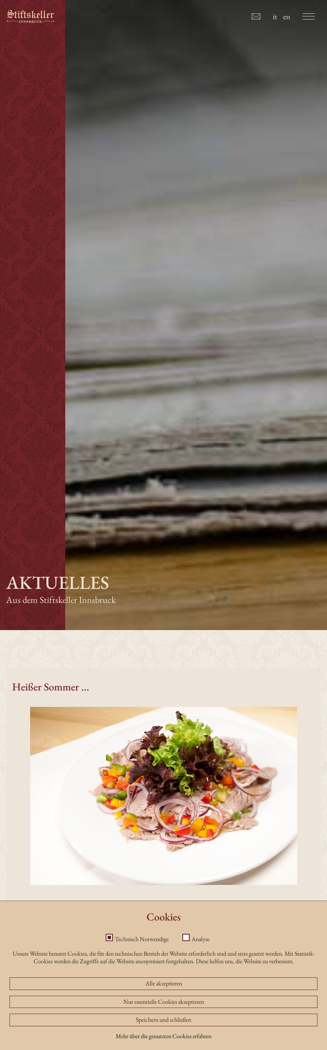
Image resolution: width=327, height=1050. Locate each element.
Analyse (200, 948)
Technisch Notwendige (142, 948)
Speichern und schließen (163, 1029)
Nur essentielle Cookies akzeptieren (163, 1010)
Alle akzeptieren (163, 992)
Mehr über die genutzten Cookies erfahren (163, 1045)
